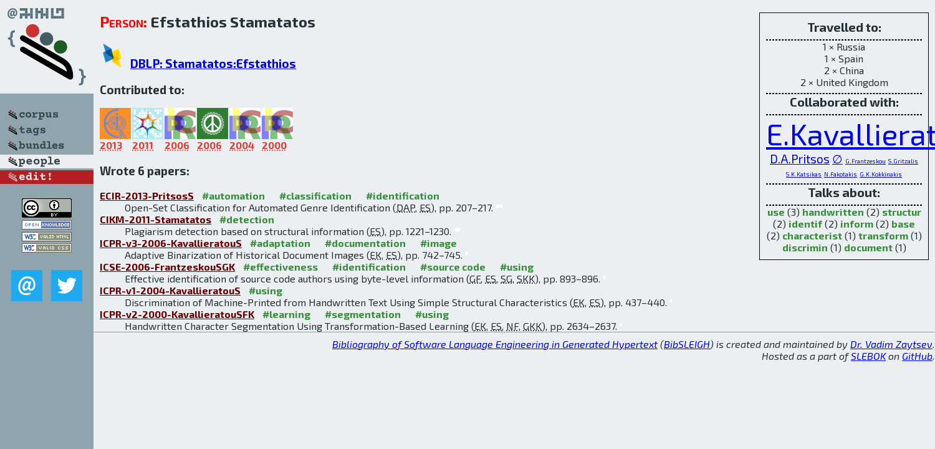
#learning (286, 314)
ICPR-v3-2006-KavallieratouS (171, 243)
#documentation (365, 243)
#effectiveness (280, 267)
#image (438, 243)
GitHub (917, 356)
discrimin (805, 247)
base (903, 223)
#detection (246, 219)
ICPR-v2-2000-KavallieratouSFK (177, 314)
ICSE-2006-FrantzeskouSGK (167, 267)
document (868, 247)
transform (883, 235)
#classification (315, 195)
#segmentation (363, 314)
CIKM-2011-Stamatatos (155, 219)
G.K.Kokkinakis (881, 174)
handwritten (833, 212)
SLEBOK (868, 356)
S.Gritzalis (903, 161)
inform (856, 223)
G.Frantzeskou (865, 161)
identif (805, 223)
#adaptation (280, 243)
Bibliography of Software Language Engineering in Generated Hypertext (495, 344)
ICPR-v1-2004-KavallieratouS (170, 290)
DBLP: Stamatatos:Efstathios (213, 63)
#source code (453, 267)
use (776, 212)
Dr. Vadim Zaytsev (891, 344)
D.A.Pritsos (800, 159)
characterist (812, 235)
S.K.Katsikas (804, 174)
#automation (233, 195)
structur (901, 212)
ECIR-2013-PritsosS (147, 195)
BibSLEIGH (687, 344)
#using (517, 267)
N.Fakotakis (840, 174)
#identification (402, 195)
